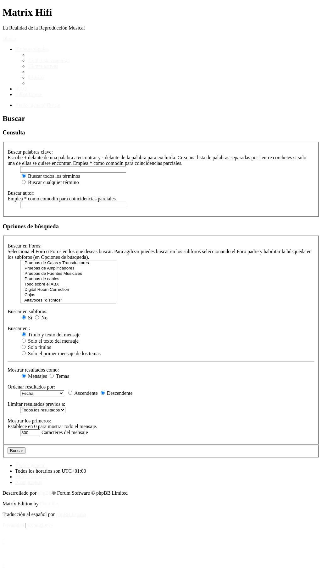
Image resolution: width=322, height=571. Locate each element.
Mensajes (34, 376)
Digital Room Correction (68, 289)
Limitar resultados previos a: (36, 404)
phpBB (45, 493)
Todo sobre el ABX (68, 284)
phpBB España (71, 514)
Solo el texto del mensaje (50, 341)
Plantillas (49, 503)
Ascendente (83, 393)
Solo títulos (36, 347)
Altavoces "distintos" (68, 300)
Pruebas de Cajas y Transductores (68, 263)
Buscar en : (19, 328)
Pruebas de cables (68, 279)
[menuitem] (49, 60)
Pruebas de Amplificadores (68, 268)
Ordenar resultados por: (31, 386)
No (41, 317)
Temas (59, 376)
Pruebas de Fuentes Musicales (68, 273)
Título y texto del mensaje (51, 334)
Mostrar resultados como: (33, 370)
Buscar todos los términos (51, 176)
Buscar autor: (21, 193)
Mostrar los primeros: (29, 420)
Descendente (117, 393)
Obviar (9, 38)
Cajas (68, 295)
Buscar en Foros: (25, 245)
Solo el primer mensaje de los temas (61, 353)
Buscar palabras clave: (30, 152)
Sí (27, 317)
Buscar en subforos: (27, 311)
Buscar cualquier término (50, 182)
